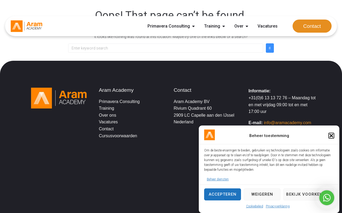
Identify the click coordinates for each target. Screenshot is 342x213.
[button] (331, 135)
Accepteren (222, 194)
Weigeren (262, 194)
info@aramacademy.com (287, 122)
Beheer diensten (218, 179)
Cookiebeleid (254, 206)
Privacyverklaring (278, 206)
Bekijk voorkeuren (308, 194)
